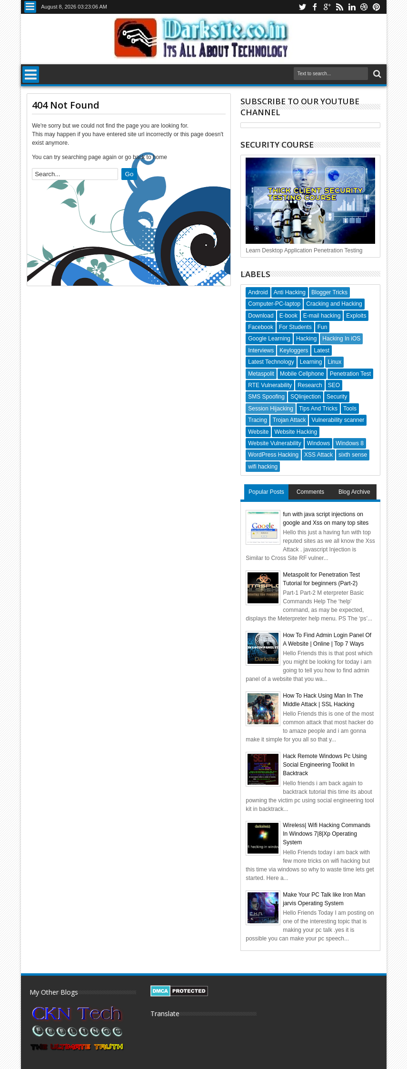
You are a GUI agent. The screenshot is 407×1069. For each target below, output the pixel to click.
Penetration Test (350, 373)
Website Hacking (295, 432)
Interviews (261, 350)
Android (258, 292)
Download (260, 315)
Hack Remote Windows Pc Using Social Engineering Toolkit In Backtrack (325, 765)
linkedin (352, 7)
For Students (295, 327)
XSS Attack (318, 454)
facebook (314, 7)
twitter (302, 7)
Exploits (356, 315)
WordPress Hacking (273, 454)
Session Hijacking (270, 408)
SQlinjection (305, 396)
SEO (334, 385)
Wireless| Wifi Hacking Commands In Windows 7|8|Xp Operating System (326, 834)
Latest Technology (271, 362)
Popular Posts (266, 492)
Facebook (260, 327)
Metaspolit (261, 373)
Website (258, 432)
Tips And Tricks (318, 408)
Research (310, 385)
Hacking (306, 338)
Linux (334, 362)
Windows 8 (350, 443)
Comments (310, 492)
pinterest (376, 7)
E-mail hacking (322, 315)
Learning (311, 362)
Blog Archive (354, 492)
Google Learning (269, 338)
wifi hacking (263, 466)
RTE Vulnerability (270, 385)
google (327, 7)
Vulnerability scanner (337, 420)
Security (337, 396)
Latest (321, 350)
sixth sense (352, 454)
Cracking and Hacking (334, 303)
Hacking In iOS (341, 338)
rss (339, 7)
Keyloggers (293, 350)
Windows (318, 443)
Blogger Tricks (329, 292)
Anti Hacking (290, 292)
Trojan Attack (289, 420)
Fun (323, 327)
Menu (30, 7)
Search (376, 74)
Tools (350, 408)
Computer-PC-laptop (274, 303)
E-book (288, 315)
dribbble (364, 7)
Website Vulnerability (274, 443)
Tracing (257, 420)
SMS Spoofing (266, 396)
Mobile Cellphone (302, 373)
